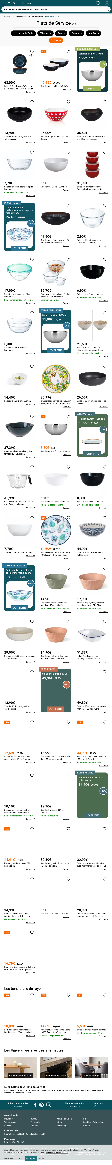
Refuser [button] (43, 1158)
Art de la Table (39, 16)
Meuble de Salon (64, 1124)
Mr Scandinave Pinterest (41, 1110)
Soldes (56, 40)
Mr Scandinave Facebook (35, 1110)
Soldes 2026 (22, 1139)
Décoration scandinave (22, 16)
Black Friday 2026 (37, 1139)
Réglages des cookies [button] (14, 1158)
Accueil (7, 16)
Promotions (9, 1139)
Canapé (86, 1131)
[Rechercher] (107, 9)
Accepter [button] (32, 1158)
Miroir (59, 1127)
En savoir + (30, 92)
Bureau (34, 1124)
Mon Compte (101, 3)
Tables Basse (10, 1127)
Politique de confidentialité (58, 1152)
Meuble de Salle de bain (93, 1127)
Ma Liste (83, 3)
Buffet (86, 1124)
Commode (35, 1127)
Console (7, 1131)
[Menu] (3, 3)
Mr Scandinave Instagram (48, 1110)
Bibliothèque (62, 1131)
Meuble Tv (8, 1124)
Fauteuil (34, 1131)
